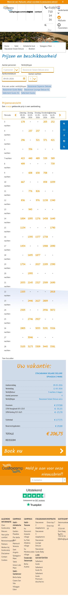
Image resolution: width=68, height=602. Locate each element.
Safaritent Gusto (28, 93)
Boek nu (34, 451)
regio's (30, 11)
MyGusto (62, 20)
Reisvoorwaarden (7, 540)
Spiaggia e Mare (46, 46)
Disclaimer (5, 553)
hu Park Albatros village (27, 543)
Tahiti (15, 561)
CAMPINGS (17, 519)
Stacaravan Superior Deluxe (39, 86)
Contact (4, 556)
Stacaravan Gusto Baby (12, 89)
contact (38, 11)
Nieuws (4, 531)
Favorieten (62, 28)
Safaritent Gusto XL (11, 93)
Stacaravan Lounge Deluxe (39, 543)
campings (13, 11)
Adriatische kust (29, 46)
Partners (4, 544)
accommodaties (22, 11)
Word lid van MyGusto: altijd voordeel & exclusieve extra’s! (32, 2)
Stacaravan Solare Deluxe (14, 49)
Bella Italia (17, 577)
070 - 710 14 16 (62, 535)
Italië (16, 46)
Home (7, 46)
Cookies (4, 560)
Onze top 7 (51, 522)
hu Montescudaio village (29, 551)
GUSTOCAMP (63, 519)
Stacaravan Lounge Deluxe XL (36, 89)
